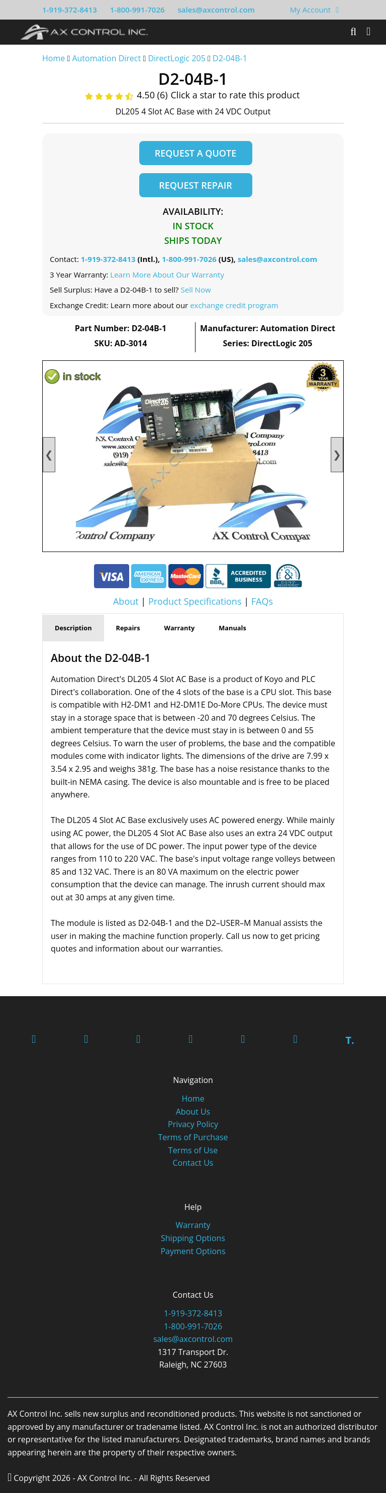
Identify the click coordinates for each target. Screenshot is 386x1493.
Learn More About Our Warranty (167, 274)
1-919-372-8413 (69, 10)
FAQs (262, 601)
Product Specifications (195, 601)
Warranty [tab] (179, 627)
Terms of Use (193, 1150)
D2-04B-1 (230, 58)
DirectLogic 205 (177, 58)
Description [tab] (73, 627)
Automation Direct (106, 58)
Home (53, 58)
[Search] (353, 31)
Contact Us (193, 1162)
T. (349, 1040)
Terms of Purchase (193, 1137)
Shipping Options (193, 1238)
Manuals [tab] (232, 627)
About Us (193, 1111)
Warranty (192, 1225)
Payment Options (192, 1251)
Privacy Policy (193, 1124)
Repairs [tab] (128, 627)
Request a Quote (195, 153)
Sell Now (195, 290)
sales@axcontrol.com (215, 10)
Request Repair (195, 185)
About (126, 601)
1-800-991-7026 (137, 10)
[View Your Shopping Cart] (337, 10)
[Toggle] (368, 31)
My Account (310, 10)
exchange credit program (234, 305)
